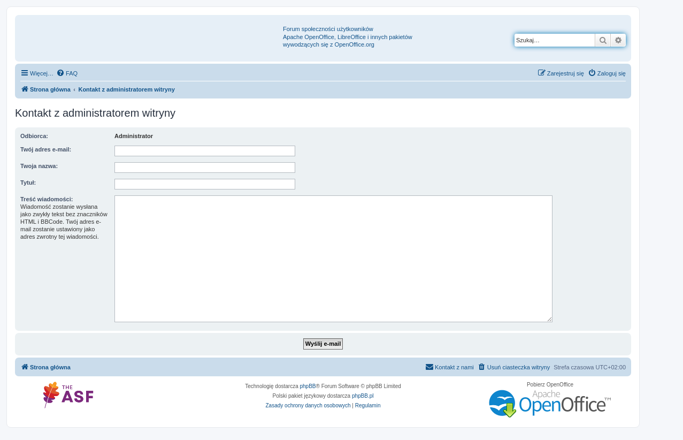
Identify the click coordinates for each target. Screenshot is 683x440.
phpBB (308, 386)
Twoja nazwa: (39, 166)
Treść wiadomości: (46, 199)
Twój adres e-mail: (45, 149)
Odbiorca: (34, 136)
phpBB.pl (363, 396)
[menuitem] (67, 73)
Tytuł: (28, 182)
